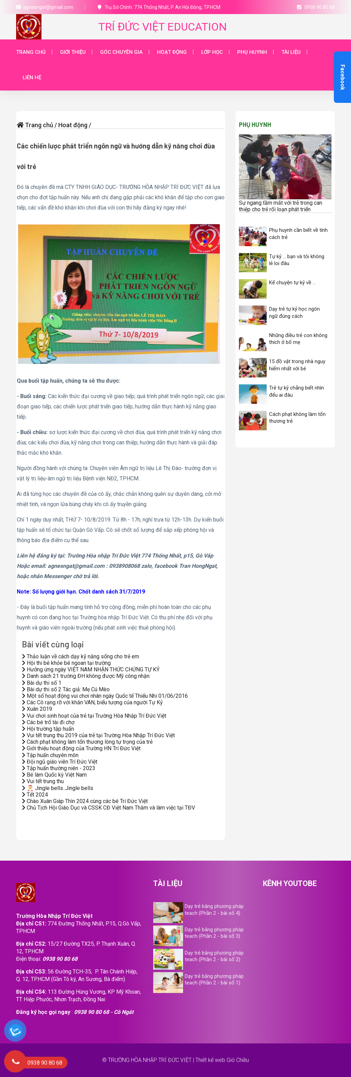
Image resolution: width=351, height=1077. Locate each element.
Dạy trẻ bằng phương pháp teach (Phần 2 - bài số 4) (214, 909)
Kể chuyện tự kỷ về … (292, 282)
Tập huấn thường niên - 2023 (58, 768)
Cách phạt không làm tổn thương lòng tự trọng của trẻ (87, 742)
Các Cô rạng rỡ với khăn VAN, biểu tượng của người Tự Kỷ (92, 702)
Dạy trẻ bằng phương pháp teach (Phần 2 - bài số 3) (214, 932)
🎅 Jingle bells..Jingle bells (57, 788)
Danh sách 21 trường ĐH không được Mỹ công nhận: (86, 676)
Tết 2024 (35, 794)
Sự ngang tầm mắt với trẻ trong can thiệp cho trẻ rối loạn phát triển (280, 206)
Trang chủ (31, 52)
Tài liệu (291, 52)
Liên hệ (32, 77)
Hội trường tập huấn (48, 729)
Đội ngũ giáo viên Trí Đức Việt (59, 761)
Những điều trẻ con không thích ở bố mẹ (298, 339)
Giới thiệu (73, 52)
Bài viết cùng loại (53, 644)
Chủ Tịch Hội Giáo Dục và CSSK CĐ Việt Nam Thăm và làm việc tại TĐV (108, 807)
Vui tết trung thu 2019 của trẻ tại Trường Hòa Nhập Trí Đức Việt (98, 735)
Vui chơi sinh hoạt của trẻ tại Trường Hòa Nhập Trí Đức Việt (94, 716)
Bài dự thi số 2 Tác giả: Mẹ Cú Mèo (66, 689)
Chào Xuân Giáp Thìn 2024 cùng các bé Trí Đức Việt (85, 801)
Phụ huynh (252, 52)
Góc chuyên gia (121, 52)
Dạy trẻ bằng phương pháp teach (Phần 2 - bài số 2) (214, 956)
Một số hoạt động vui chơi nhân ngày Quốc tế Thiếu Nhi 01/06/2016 (105, 696)
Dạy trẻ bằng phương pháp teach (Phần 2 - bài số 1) (214, 979)
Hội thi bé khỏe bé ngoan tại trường (66, 663)
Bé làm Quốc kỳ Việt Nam (54, 774)
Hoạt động (172, 52)
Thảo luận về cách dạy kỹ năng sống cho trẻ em (80, 656)
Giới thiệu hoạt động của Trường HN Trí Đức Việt (81, 748)
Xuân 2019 (37, 709)
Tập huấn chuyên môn (50, 755)
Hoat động (72, 125)
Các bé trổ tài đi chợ (48, 722)
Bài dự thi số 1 (41, 683)
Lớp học (212, 52)
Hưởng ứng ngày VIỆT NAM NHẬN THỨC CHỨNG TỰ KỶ (91, 669)
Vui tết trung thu (43, 781)
